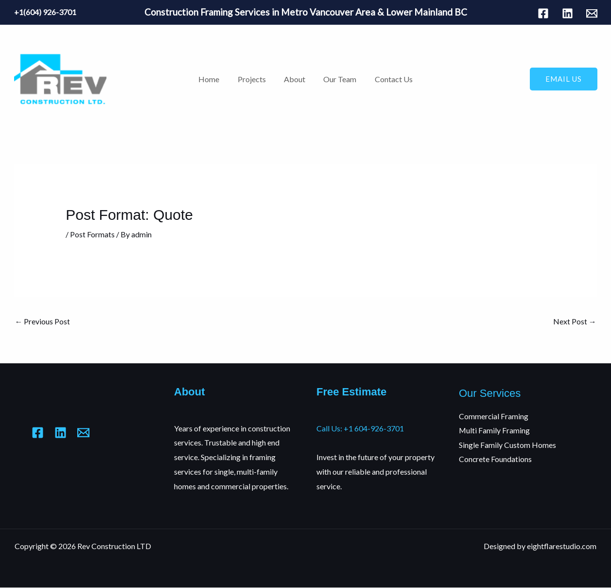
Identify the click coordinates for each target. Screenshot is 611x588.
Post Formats (92, 234)
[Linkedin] (567, 13)
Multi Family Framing (494, 430)
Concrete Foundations (495, 459)
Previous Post (42, 321)
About (294, 79)
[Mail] (591, 13)
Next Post (574, 321)
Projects (254, 79)
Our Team (337, 79)
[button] (563, 79)
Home (214, 79)
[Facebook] (543, 13)
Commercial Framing (494, 416)
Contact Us (388, 79)
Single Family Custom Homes (507, 444)
